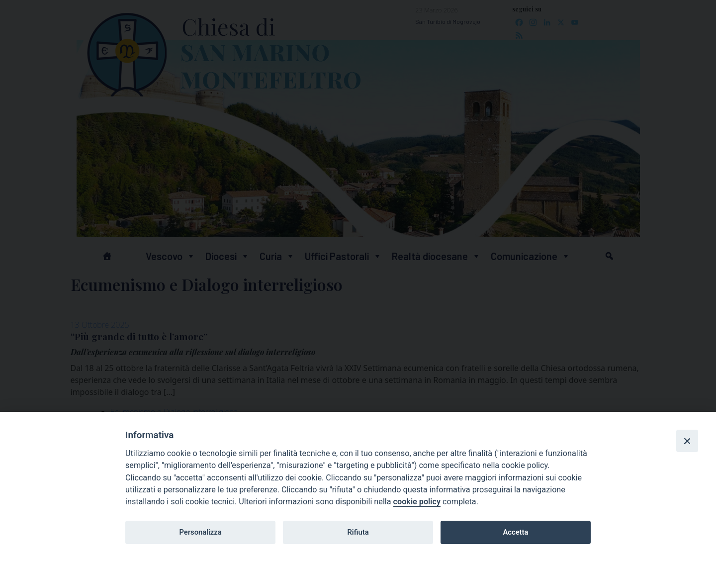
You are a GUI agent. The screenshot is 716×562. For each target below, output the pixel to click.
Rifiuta (357, 532)
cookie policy (417, 501)
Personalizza (200, 532)
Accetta (515, 532)
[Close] (687, 441)
